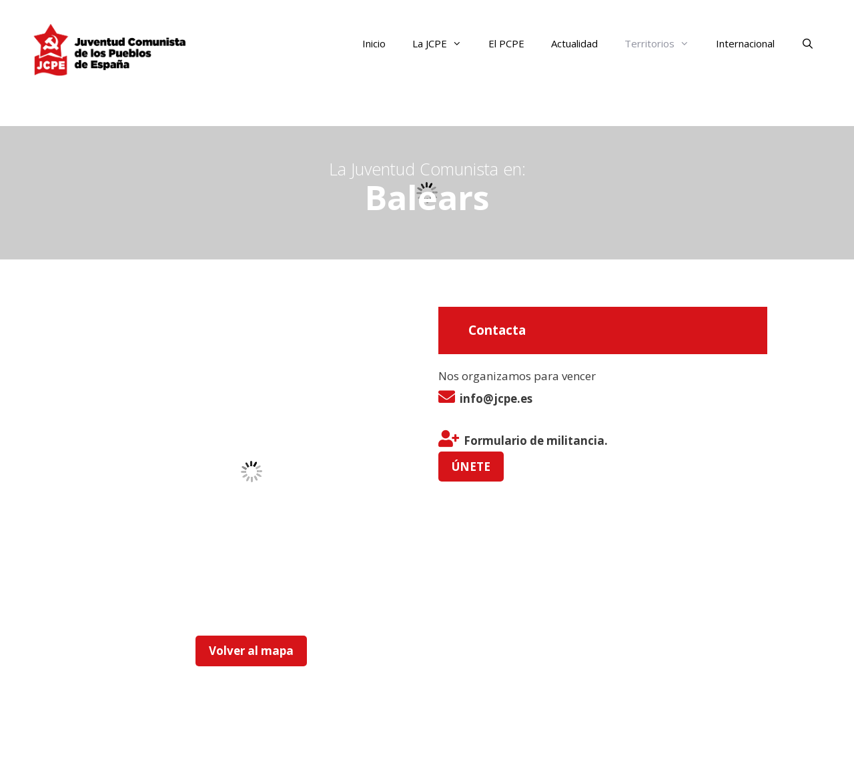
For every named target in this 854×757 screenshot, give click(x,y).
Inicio (374, 43)
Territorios (663, 43)
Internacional (745, 43)
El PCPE (506, 43)
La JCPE (443, 43)
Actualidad (574, 43)
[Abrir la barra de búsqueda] (807, 43)
